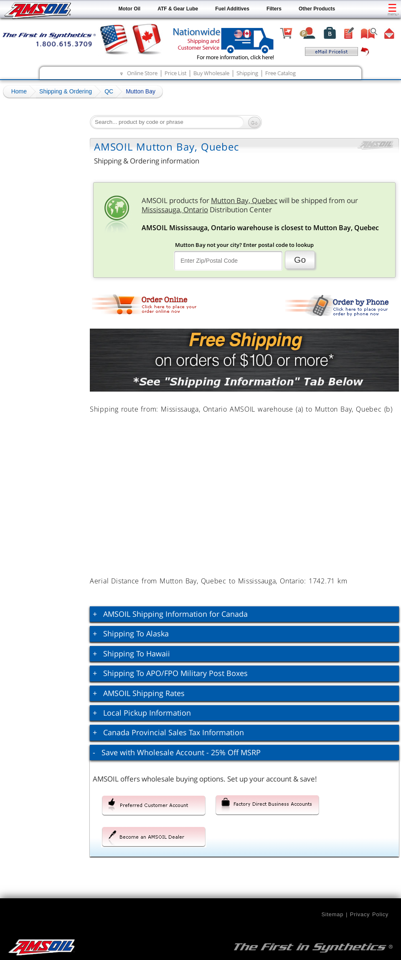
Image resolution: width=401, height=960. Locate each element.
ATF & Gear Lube (177, 9)
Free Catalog (280, 73)
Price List (175, 73)
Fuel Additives (232, 9)
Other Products (317, 9)
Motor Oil (130, 9)
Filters (274, 9)
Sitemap (332, 914)
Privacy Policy (369, 914)
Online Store (142, 73)
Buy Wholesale (211, 73)
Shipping (247, 73)
